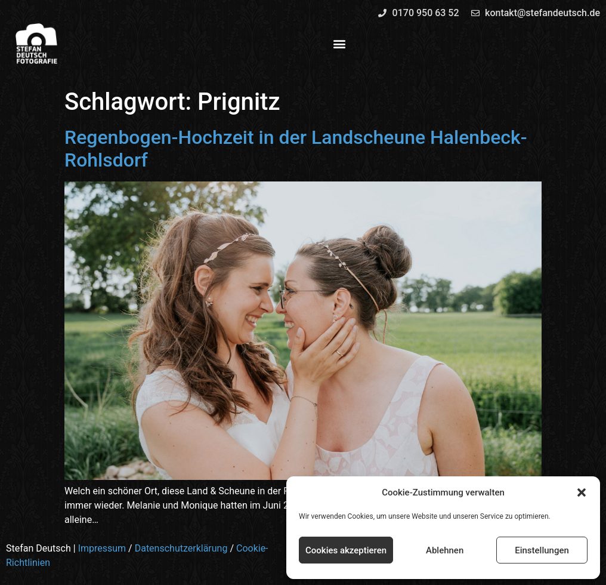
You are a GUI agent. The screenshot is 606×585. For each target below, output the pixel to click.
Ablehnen (444, 550)
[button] (582, 492)
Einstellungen (542, 550)
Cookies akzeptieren (346, 550)
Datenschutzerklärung (181, 548)
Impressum (102, 548)
